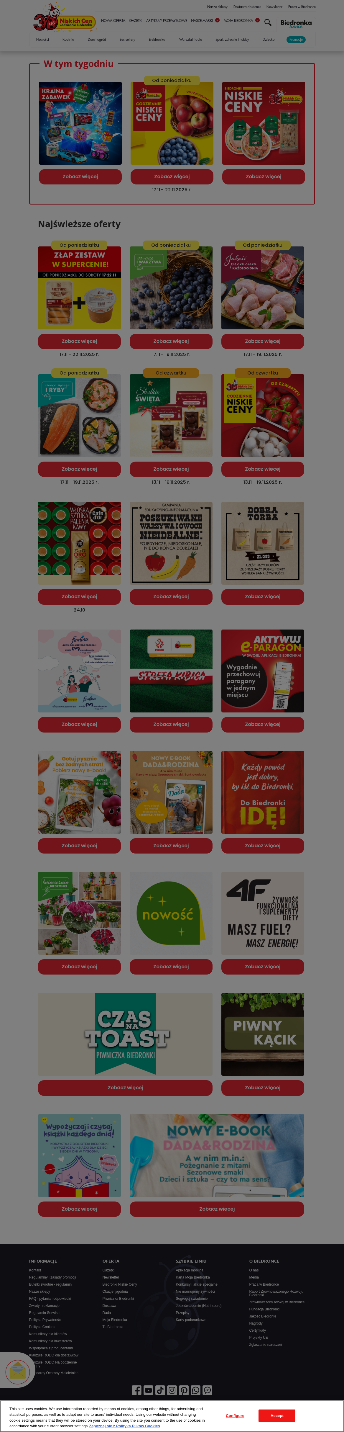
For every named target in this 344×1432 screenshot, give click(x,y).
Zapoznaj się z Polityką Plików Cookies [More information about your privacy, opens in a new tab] (124, 1426)
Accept (277, 1415)
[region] (172, 1416)
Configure (235, 1415)
